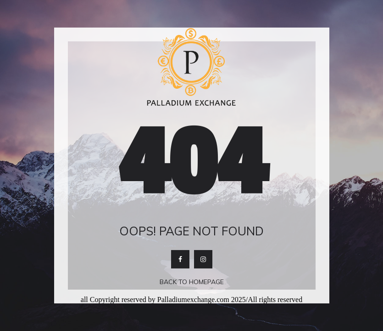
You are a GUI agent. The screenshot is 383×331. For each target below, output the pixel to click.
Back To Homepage (192, 282)
